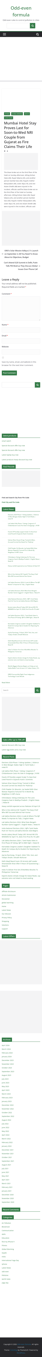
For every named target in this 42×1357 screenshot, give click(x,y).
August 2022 (6, 1120)
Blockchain (6, 1227)
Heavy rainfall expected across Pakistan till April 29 (24, 566)
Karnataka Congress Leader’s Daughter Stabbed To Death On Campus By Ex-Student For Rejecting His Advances (24, 626)
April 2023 (5, 1090)
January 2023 (7, 1101)
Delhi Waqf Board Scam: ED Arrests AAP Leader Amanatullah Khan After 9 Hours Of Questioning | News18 (23, 643)
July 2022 (5, 1124)
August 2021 (6, 1165)
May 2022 (5, 1131)
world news (6, 1279)
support (5, 929)
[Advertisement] (21, 59)
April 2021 (5, 1180)
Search (32, 25)
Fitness (7, 114)
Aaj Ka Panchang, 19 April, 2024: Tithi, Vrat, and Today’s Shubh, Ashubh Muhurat (22, 634)
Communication (8, 1230)
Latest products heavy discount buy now (17, 460)
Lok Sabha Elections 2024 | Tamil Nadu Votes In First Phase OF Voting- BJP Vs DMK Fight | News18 (23, 616)
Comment (7, 294)
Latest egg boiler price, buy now (14, 750)
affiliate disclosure (9, 891)
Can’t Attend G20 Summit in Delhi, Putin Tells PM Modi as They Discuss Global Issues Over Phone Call (22, 265)
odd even (5, 1271)
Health (27, 114)
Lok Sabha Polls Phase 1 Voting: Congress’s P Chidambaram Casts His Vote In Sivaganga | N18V (23, 524)
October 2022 (7, 1112)
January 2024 (7, 1056)
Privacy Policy (7, 917)
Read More (6, 682)
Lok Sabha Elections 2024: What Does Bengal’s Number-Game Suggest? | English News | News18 (24, 592)
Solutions (5, 925)
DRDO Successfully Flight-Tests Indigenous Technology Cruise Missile (21, 675)
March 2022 (6, 1139)
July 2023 (5, 1079)
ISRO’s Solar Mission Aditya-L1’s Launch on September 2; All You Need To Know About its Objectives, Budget (20, 253)
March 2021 (6, 1183)
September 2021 (8, 1161)
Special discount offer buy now (13, 445)
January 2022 (7, 1146)
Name (5, 324)
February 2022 (7, 1142)
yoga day (5, 1283)
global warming (7, 903)
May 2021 (5, 1176)
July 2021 (5, 1168)
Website (5, 346)
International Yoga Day (10, 1260)
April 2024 (5, 1045)
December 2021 (8, 1150)
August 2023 (6, 1075)
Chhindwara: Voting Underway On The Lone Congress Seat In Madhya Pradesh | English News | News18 (24, 559)
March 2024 (6, 1049)
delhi (4, 1234)
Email (5, 335)
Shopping (5, 921)
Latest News (8, 118)
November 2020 (8, 1198)
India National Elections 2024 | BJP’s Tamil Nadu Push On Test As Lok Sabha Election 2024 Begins (23, 600)
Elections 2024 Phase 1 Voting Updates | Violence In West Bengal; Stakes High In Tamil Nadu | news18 (23, 517)
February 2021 (7, 1187)
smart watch (6, 441)
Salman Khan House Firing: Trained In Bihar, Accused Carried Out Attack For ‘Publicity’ (21, 541)
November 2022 (8, 1109)
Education (5, 1238)
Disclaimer (6, 899)
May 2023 (5, 1086)
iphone (4, 1264)
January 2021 (7, 1191)
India (4, 1257)
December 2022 (8, 1105)
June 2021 (5, 1172)
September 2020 (8, 1202)
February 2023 (7, 1098)
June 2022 (5, 1127)
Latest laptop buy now (10, 455)
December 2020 (8, 1195)
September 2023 (8, 1071)
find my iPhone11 (8, 1242)
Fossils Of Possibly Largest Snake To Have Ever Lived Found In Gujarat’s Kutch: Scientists (22, 533)
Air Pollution (6, 1223)
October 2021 (7, 1157)
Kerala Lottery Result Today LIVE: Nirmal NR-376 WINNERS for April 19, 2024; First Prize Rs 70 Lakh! (23, 608)
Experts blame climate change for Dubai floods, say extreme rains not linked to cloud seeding (24, 659)
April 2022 (5, 1135)
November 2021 (8, 1154)
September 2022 (8, 1116)
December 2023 (8, 1060)
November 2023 (8, 1064)
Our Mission (6, 914)
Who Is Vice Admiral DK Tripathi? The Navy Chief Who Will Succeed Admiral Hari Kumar (23, 575)
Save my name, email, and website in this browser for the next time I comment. (19, 363)
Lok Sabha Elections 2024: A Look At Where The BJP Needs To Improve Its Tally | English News (24, 583)
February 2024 (7, 1053)
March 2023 (6, 1094)
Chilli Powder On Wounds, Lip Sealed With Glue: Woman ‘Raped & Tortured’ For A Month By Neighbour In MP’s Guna (22, 550)
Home (4, 906)
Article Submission (9, 895)
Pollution (5, 1275)
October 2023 (7, 1068)
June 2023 (5, 1083)
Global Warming (17, 114)
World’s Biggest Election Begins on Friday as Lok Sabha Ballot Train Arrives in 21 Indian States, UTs (23, 667)
